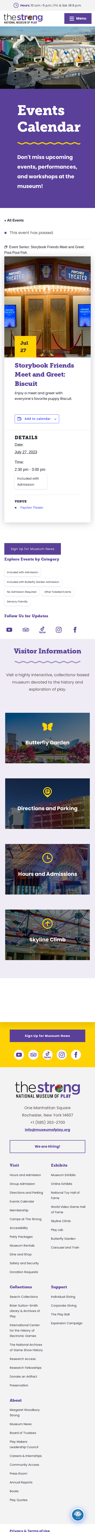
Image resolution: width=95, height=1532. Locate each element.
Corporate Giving (63, 1305)
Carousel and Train (65, 1247)
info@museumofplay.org (47, 1129)
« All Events (14, 220)
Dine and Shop (21, 1254)
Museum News (21, 1424)
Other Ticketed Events (57, 592)
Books (14, 1491)
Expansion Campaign (66, 1323)
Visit (14, 1165)
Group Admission (22, 1184)
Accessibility (19, 1228)
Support (59, 1287)
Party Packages (21, 1237)
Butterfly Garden (63, 1238)
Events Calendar (22, 1201)
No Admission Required (21, 592)
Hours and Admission (25, 1175)
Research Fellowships (25, 1368)
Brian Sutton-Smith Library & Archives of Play (25, 1310)
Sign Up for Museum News (32, 549)
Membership (19, 1210)
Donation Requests (24, 1272)
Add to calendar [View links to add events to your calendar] (38, 418)
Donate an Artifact (23, 1376)
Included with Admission (28, 481)
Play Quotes (18, 1500)
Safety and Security (24, 1263)
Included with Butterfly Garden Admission (33, 582)
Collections (21, 1287)
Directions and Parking (26, 1192)
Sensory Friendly (17, 601)
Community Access (24, 1465)
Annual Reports (21, 1482)
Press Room (18, 1473)
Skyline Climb (61, 1221)
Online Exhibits (61, 1184)
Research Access (23, 1359)
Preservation (19, 1385)
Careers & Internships (26, 1456)
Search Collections (24, 1297)
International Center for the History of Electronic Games (25, 1330)
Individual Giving (63, 1297)
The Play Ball (60, 1314)
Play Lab (57, 1230)
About (16, 1400)
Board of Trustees (23, 1433)
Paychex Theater (31, 507)
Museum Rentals (22, 1245)
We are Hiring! (47, 1146)
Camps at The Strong (25, 1219)
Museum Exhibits (63, 1175)
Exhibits (59, 1165)
